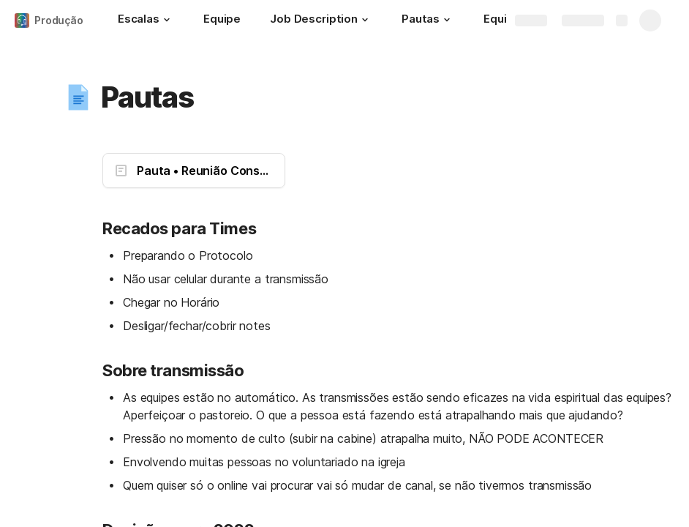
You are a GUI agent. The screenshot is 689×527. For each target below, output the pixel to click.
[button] (166, 19)
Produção (58, 20)
